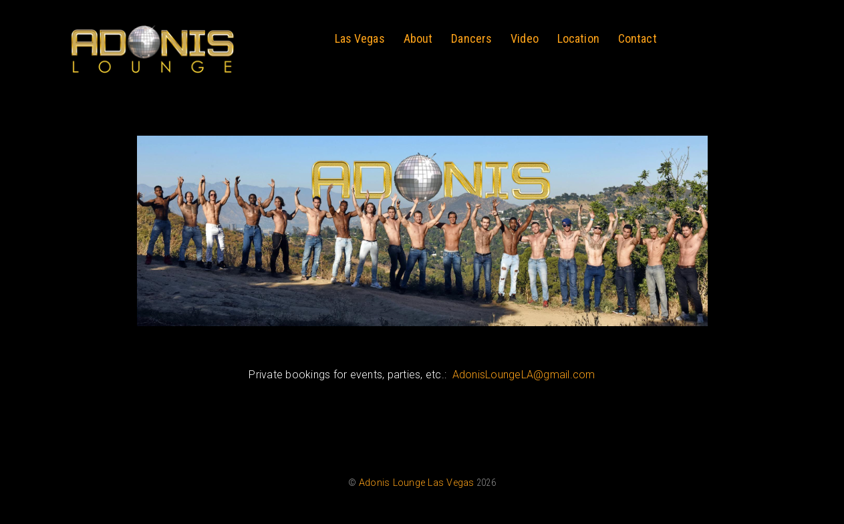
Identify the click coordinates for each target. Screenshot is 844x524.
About (418, 38)
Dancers (471, 38)
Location (578, 38)
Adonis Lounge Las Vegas (416, 483)
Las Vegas (360, 38)
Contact (637, 38)
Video (525, 38)
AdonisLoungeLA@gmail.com (523, 374)
